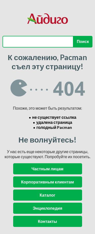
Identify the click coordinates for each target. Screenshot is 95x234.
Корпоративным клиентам (47, 181)
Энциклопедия (47, 208)
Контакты (47, 221)
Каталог (47, 195)
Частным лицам (48, 168)
